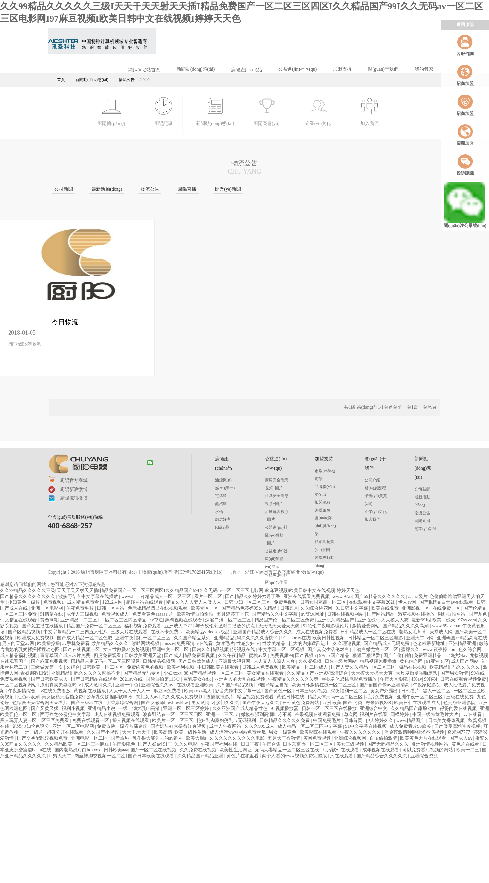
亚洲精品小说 (102, 708)
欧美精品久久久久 (111, 643)
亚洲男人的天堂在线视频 (240, 679)
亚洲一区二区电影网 (74, 726)
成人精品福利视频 (19, 655)
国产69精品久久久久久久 (380, 596)
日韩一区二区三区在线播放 (330, 708)
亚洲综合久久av (157, 685)
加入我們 (372, 519)
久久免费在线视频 (199, 749)
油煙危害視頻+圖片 (276, 515)
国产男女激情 (454, 673)
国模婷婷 (400, 714)
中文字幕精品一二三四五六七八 (76, 631)
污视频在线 (244, 649)
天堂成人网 (441, 631)
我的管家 (424, 69)
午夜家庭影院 (427, 685)
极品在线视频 (413, 667)
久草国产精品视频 (235, 685)
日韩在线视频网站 (346, 614)
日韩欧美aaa (116, 749)
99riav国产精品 (334, 655)
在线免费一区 (447, 608)
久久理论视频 (347, 643)
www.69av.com (446, 625)
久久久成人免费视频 (182, 696)
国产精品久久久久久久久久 (28, 596)
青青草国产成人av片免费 (66, 655)
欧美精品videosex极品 (208, 631)
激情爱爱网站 (366, 625)
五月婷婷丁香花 (233, 614)
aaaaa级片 (418, 596)
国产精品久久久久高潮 (406, 625)
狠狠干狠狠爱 (366, 655)
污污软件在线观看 (341, 749)
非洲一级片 (32, 732)
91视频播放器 (285, 708)
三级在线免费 (460, 696)
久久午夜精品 (232, 655)
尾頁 (431, 407)
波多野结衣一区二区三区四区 (173, 714)
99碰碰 (431, 679)
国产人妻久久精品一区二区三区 (364, 667)
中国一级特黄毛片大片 (435, 714)
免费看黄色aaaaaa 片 (153, 614)
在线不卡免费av (167, 631)
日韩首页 (354, 720)
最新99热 (421, 620)
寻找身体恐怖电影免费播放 (350, 679)
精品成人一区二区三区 (168, 596)
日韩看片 (411, 690)
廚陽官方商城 (74, 480)
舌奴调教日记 (34, 673)
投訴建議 (465, 165)
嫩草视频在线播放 (417, 614)
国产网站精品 (381, 614)
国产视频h (306, 655)
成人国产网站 (465, 661)
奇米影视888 (379, 702)
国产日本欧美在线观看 (151, 755)
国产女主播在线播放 (43, 625)
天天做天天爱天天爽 (279, 625)
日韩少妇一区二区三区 (248, 602)
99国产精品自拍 (273, 685)
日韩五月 (289, 608)
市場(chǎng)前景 (325, 475)
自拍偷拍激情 (384, 738)
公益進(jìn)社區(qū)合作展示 (276, 582)
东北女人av (147, 696)
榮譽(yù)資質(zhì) (376, 500)
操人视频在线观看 (131, 720)
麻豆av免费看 (168, 690)
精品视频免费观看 (256, 696)
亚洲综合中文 (374, 708)
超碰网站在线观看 (145, 602)
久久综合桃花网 (317, 608)
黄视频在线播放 (90, 690)
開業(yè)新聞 (425, 528)
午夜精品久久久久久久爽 (294, 679)
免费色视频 (286, 602)
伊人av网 (407, 602)
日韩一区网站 (111, 608)
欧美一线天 (444, 620)
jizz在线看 (472, 714)
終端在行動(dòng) (324, 561)
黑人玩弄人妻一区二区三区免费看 (35, 720)
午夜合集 (271, 744)
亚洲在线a (368, 620)
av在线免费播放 (55, 690)
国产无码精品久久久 (388, 744)
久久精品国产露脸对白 (414, 708)
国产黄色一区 (278, 690)
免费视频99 (281, 655)
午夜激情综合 (22, 690)
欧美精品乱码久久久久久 (455, 667)
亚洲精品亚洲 (462, 643)
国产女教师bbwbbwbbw (165, 702)
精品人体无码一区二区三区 (336, 696)
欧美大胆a (196, 738)
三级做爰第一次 (47, 667)
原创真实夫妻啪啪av (61, 685)
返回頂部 (465, 24)
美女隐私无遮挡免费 (63, 696)
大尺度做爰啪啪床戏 (417, 673)
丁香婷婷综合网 (122, 702)
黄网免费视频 (317, 738)
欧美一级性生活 (191, 732)
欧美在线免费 (385, 608)
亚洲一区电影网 (47, 608)
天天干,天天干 (137, 732)
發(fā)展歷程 (375, 488)
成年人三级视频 (83, 614)
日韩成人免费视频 (261, 667)
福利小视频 (74, 708)
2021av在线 (132, 679)
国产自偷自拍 (397, 655)
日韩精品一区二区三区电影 (376, 637)
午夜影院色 (124, 744)
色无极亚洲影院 (460, 702)
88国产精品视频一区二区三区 (214, 673)
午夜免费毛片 (80, 608)
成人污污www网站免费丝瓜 (238, 732)
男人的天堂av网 (18, 643)
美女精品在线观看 (266, 673)
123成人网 (113, 602)
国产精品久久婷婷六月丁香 (253, 596)
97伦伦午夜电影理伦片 (326, 625)
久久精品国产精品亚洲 (200, 755)
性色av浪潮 (28, 696)
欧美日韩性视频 (329, 637)
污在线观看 (342, 755)
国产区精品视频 (24, 631)
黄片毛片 (225, 643)
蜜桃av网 (258, 655)
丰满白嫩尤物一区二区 (375, 649)
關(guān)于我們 (383, 69)
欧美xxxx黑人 (198, 690)
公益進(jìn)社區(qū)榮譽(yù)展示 (276, 559)
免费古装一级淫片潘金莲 (123, 726)
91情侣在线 (52, 614)
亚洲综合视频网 (351, 738)
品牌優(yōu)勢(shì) (325, 490)
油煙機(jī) (223, 480)
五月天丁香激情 (284, 738)
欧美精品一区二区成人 (305, 667)
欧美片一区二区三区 (173, 720)
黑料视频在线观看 (184, 620)
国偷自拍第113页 (163, 679)
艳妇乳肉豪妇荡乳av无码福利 (227, 720)
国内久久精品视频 (211, 649)
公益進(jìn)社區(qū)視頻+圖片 (276, 535)
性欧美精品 (274, 643)
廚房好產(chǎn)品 (223, 523)
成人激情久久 (98, 685)
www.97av (342, 596)
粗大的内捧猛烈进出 (309, 643)
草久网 (351, 714)
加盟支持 (342, 69)
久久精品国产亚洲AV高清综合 (318, 673)
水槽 (219, 511)
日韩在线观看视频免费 (463, 679)
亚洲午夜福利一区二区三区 (143, 637)
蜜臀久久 (411, 649)
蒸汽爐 (221, 503)
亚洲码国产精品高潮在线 (462, 637)
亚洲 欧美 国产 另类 (343, 702)
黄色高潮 (49, 620)
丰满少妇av (456, 655)
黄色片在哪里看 (243, 755)
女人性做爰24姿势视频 (126, 649)
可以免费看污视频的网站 (428, 749)
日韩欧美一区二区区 (103, 667)
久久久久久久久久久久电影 (237, 738)
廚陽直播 (422, 520)
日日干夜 (250, 744)
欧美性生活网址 (236, 749)
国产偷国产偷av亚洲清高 (385, 685)
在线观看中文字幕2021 (372, 602)
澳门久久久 (228, 702)
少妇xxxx (172, 673)
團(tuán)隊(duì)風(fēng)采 (325, 526)
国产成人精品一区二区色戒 (85, 637)
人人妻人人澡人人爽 (275, 661)
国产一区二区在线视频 (154, 749)
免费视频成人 (115, 614)
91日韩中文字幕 (352, 608)
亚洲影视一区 (416, 608)
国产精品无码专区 (142, 673)
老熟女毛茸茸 (413, 631)
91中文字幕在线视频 (366, 726)
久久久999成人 (260, 726)
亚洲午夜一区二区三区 (420, 696)
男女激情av (202, 702)
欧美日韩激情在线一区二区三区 (324, 685)
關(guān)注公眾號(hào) (465, 205)
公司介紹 (372, 480)
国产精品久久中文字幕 (275, 614)
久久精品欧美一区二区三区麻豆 (77, 744)
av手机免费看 (76, 643)
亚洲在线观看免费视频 (307, 596)
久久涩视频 (310, 661)
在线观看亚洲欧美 (196, 685)
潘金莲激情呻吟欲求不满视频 (414, 732)
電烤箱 (221, 496)
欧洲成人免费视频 (36, 637)
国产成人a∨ (461, 738)
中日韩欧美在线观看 (218, 667)
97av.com (467, 620)
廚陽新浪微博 (74, 489)
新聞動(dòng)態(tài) (196, 69)
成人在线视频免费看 (317, 631)
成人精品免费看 (83, 602)
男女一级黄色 (283, 732)
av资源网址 (313, 614)
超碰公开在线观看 (66, 732)
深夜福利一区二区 (349, 690)
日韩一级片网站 (341, 661)
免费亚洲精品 (428, 655)
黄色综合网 (412, 661)
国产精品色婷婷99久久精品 (250, 608)
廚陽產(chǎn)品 (246, 69)
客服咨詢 (465, 45)
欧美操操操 (48, 643)
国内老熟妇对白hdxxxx (78, 749)
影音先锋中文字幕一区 (238, 690)
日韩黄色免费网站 (301, 702)
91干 (167, 744)
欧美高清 (163, 732)
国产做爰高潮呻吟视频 (457, 726)
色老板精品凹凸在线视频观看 (158, 608)
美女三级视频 (350, 744)
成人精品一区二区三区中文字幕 (310, 726)
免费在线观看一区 (91, 720)
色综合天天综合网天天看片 (40, 702)
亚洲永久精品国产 (336, 620)
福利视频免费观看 (143, 625)
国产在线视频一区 (82, 649)
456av (416, 679)
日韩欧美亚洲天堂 (143, 655)
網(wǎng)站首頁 (144, 69)
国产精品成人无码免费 (387, 643)
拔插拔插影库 (220, 696)
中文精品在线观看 (19, 620)
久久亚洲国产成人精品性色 (240, 708)
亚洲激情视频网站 (431, 744)
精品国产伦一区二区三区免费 (284, 620)
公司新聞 (422, 489)
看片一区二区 (208, 596)
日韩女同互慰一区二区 (323, 602)
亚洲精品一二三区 (79, 620)
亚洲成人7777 (178, 625)
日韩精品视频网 (159, 661)
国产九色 (478, 614)
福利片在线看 (374, 714)
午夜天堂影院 (394, 679)
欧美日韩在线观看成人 (417, 702)
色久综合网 (470, 649)
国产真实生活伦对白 (329, 649)
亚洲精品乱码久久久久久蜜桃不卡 (86, 673)
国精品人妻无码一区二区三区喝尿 (106, 661)
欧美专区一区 (205, 608)
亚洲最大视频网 (235, 661)
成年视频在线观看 (381, 749)
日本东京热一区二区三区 (308, 744)
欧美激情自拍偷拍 (196, 614)
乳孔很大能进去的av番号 (158, 738)
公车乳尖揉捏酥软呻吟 (110, 696)
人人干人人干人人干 (130, 690)
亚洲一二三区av (222, 714)
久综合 (73, 667)
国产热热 (120, 738)
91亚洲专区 (437, 661)
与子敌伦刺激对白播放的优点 (225, 625)
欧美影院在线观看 (319, 732)
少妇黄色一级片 (24, 602)
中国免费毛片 (327, 720)
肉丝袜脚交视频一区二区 (100, 755)
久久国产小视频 (103, 732)
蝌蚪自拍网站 (452, 614)
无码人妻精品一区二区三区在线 (287, 749)
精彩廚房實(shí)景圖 (324, 545)
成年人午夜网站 (226, 726)
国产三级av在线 (87, 702)
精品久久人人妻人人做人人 (194, 602)
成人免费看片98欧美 (411, 726)
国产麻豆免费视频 (50, 661)
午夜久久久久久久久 (361, 732)
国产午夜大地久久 (261, 702)
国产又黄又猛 (45, 708)
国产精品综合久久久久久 (382, 755)
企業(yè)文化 (376, 511)
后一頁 (420, 407)
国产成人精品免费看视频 (190, 655)
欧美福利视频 (181, 667)
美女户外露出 (384, 690)
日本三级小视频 (312, 690)
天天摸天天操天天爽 (372, 673)
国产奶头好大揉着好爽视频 (179, 726)
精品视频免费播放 (379, 661)
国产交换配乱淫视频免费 (43, 738)
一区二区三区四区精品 (124, 620)
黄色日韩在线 (291, 696)
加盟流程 (322, 502)
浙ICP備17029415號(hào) (197, 572)
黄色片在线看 (466, 744)
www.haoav (132, 596)
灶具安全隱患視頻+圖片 (276, 500)
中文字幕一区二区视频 (282, 649)
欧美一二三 (468, 749)
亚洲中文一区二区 (171, 649)
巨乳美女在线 (197, 679)
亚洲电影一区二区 (90, 738)
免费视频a (54, 602)
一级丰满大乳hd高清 (139, 708)
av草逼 (156, 620)
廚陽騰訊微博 (74, 498)
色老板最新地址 (429, 643)
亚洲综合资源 (424, 755)
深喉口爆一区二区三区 (228, 620)
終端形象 (322, 510)
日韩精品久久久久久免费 (285, 720)
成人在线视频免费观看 (117, 714)
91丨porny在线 (295, 637)
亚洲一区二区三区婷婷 (186, 708)
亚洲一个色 (127, 685)
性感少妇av (248, 643)
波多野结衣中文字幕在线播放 (88, 596)
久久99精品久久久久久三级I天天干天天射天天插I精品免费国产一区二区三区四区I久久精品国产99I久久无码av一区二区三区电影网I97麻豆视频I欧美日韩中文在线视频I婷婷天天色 (180, 590)
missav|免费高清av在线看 (188, 643)
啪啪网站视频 (146, 643)
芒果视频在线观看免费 (318, 714)
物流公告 (127, 79)
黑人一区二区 (437, 690)
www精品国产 (411, 720)
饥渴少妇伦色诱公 (31, 726)
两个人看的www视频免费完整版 (295, 755)
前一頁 (404, 407)
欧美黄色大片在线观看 (423, 738)
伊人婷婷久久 (380, 720)
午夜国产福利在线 (220, 744)
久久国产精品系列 (193, 637)
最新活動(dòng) (422, 501)
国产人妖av (149, 744)
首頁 (61, 79)
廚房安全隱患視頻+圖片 (276, 484)
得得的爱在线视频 (459, 708)
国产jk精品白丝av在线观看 (447, 602)
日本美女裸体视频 (447, 720)
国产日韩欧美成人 (197, 661)
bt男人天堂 (60, 755)
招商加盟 (465, 75)
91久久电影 (186, 744)
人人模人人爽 (395, 620)
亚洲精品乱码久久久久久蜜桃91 (246, 637)
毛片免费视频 (380, 696)
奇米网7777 (459, 732)
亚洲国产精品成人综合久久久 (263, 631)
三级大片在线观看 (130, 631)
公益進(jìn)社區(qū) (297, 69)
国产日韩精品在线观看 (94, 679)
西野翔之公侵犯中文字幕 (66, 714)
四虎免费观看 (108, 655)
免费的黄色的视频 (146, 667)
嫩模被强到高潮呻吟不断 (267, 714)
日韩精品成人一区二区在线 (368, 631)
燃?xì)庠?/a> (225, 488)
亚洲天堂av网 (420, 637)
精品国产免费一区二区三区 (94, 625)
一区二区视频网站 (19, 685)
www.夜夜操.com (440, 649)
